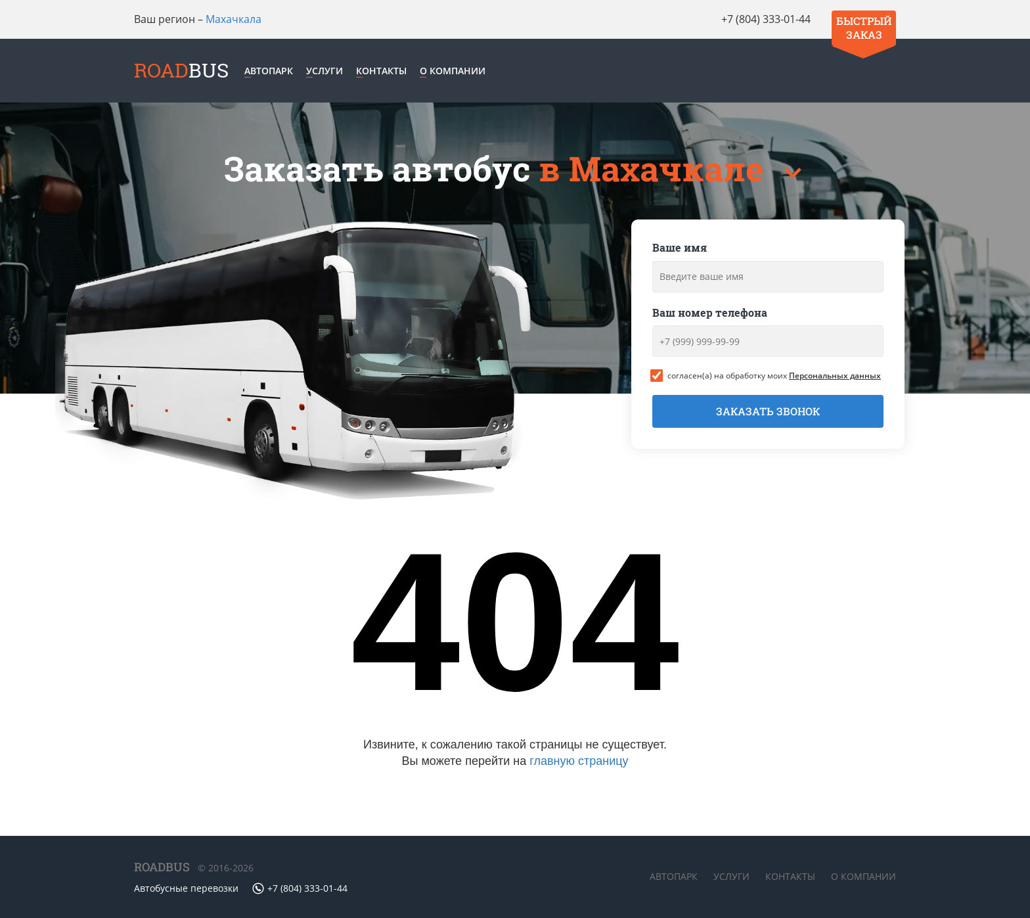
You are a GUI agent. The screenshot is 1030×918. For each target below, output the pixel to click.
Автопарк (268, 70)
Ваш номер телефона (709, 312)
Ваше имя (679, 247)
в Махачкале (655, 168)
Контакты (381, 70)
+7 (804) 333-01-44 (766, 19)
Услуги (324, 70)
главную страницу (578, 761)
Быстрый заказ (863, 27)
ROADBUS (162, 867)
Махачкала (233, 19)
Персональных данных (835, 375)
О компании (452, 70)
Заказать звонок (768, 411)
